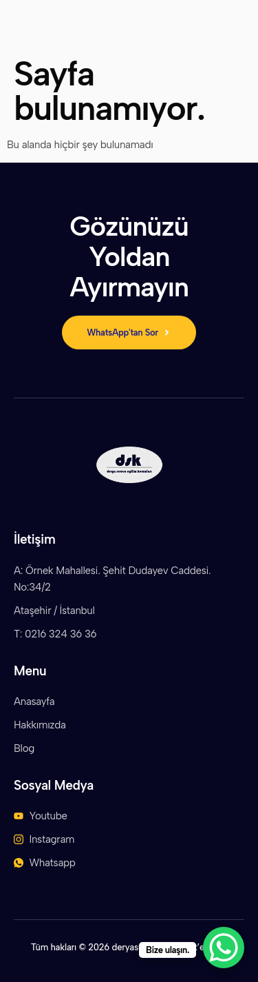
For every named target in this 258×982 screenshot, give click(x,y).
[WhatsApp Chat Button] (223, 947)
